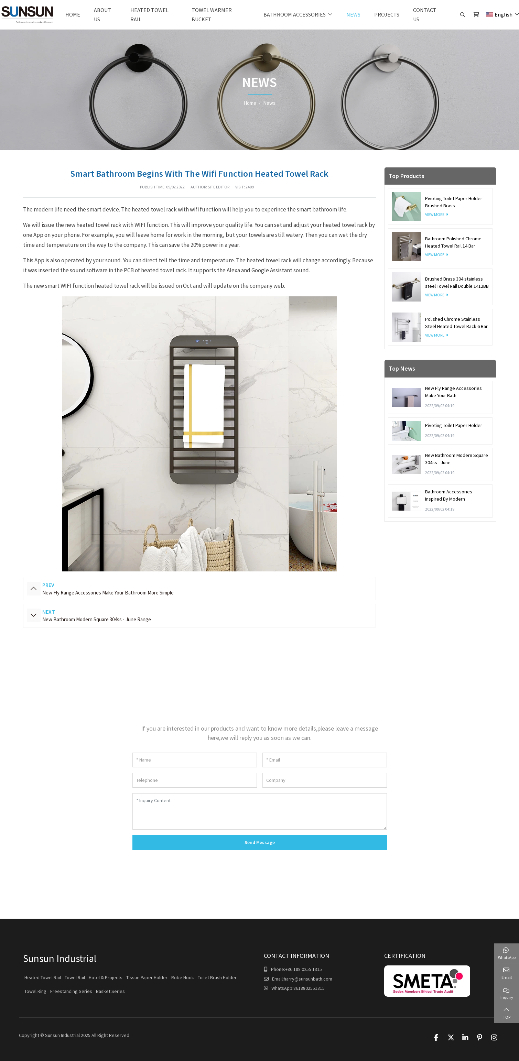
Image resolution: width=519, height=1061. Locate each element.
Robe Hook (182, 977)
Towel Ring (35, 991)
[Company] (324, 780)
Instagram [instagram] (494, 1037)
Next (34, 615)
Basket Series (110, 991)
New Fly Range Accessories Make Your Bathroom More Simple (108, 592)
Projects (386, 14)
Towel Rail (75, 977)
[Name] (194, 760)
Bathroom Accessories (294, 14)
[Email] (324, 760)
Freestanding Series (71, 991)
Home (72, 14)
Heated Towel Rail (149, 15)
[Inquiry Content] (259, 811)
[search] (461, 15)
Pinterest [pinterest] (480, 1037)
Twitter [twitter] (451, 1037)
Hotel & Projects (105, 977)
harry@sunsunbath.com (308, 979)
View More (434, 214)
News (353, 14)
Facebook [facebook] (436, 1037)
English (499, 14)
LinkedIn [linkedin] (465, 1037)
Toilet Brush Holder (217, 977)
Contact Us (424, 15)
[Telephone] (194, 780)
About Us (102, 15)
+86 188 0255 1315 (303, 969)
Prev (34, 588)
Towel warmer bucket (212, 15)
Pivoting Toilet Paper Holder (453, 425)
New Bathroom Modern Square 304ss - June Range (96, 619)
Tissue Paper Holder (146, 977)
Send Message (260, 842)
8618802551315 (309, 988)
